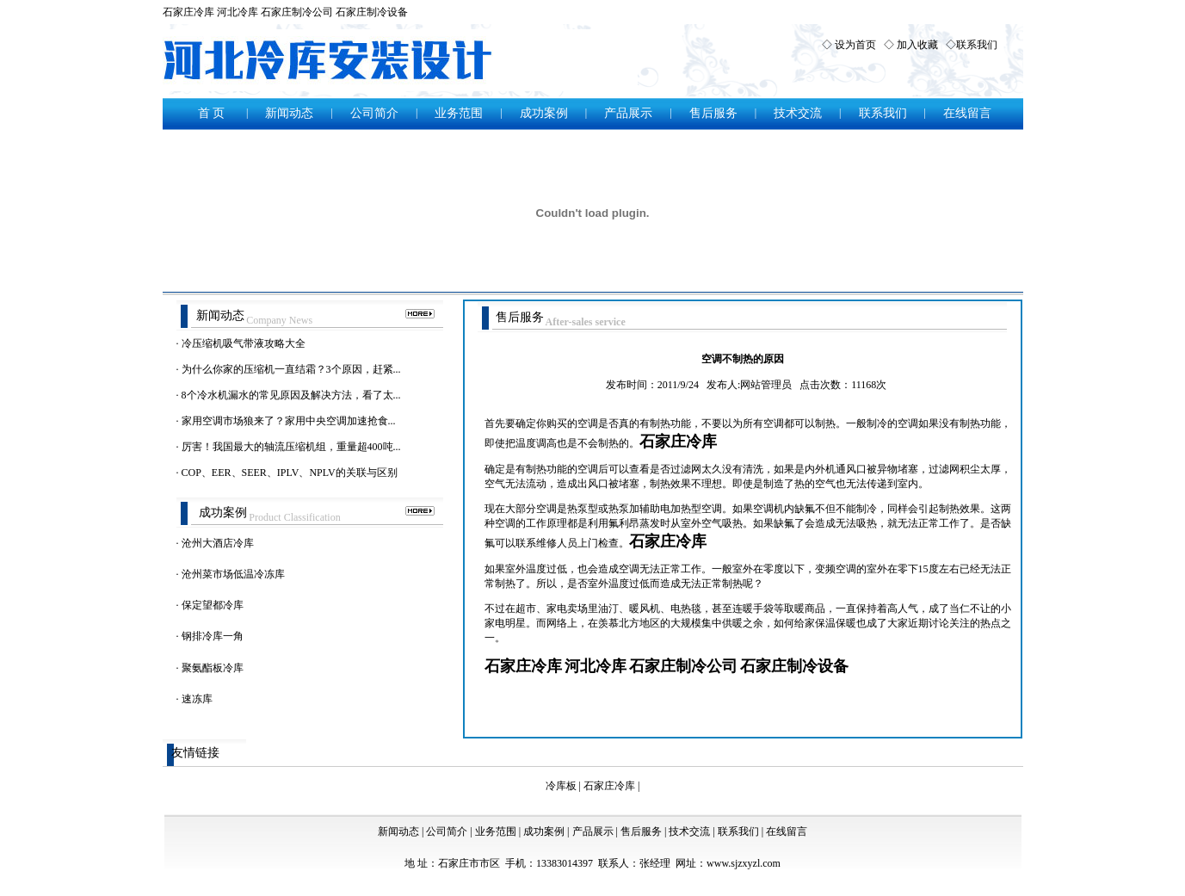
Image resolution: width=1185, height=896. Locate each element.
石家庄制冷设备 (372, 12)
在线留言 (967, 113)
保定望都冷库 (213, 605)
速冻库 (197, 699)
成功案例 (544, 113)
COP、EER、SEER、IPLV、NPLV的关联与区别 (290, 473)
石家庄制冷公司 (297, 12)
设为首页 (855, 45)
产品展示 (628, 113)
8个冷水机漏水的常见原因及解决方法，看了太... (291, 395)
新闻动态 (289, 113)
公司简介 (374, 113)
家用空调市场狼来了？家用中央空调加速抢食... (289, 421)
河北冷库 (237, 12)
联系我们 (976, 45)
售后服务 (713, 113)
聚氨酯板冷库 (213, 668)
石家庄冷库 (188, 12)
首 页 (211, 113)
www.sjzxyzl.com (744, 863)
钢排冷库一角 (213, 636)
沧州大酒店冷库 (218, 543)
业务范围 (459, 113)
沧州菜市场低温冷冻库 (233, 574)
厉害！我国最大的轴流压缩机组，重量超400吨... (291, 447)
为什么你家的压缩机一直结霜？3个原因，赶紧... (291, 369)
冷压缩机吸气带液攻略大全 (244, 343)
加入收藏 (917, 45)
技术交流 (798, 113)
